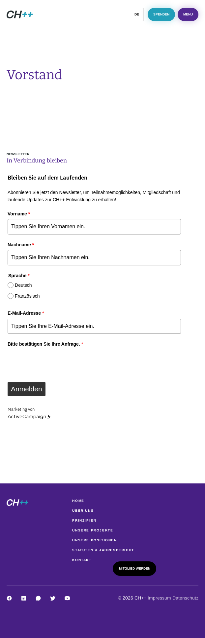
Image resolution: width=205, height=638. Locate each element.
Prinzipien (84, 520)
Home (78, 501)
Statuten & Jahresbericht (103, 550)
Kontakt (81, 560)
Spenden (161, 14)
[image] (20, 14)
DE (136, 14)
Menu (188, 14)
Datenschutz (185, 598)
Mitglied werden (134, 568)
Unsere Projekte (92, 530)
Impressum (160, 598)
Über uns (83, 510)
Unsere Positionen (94, 540)
